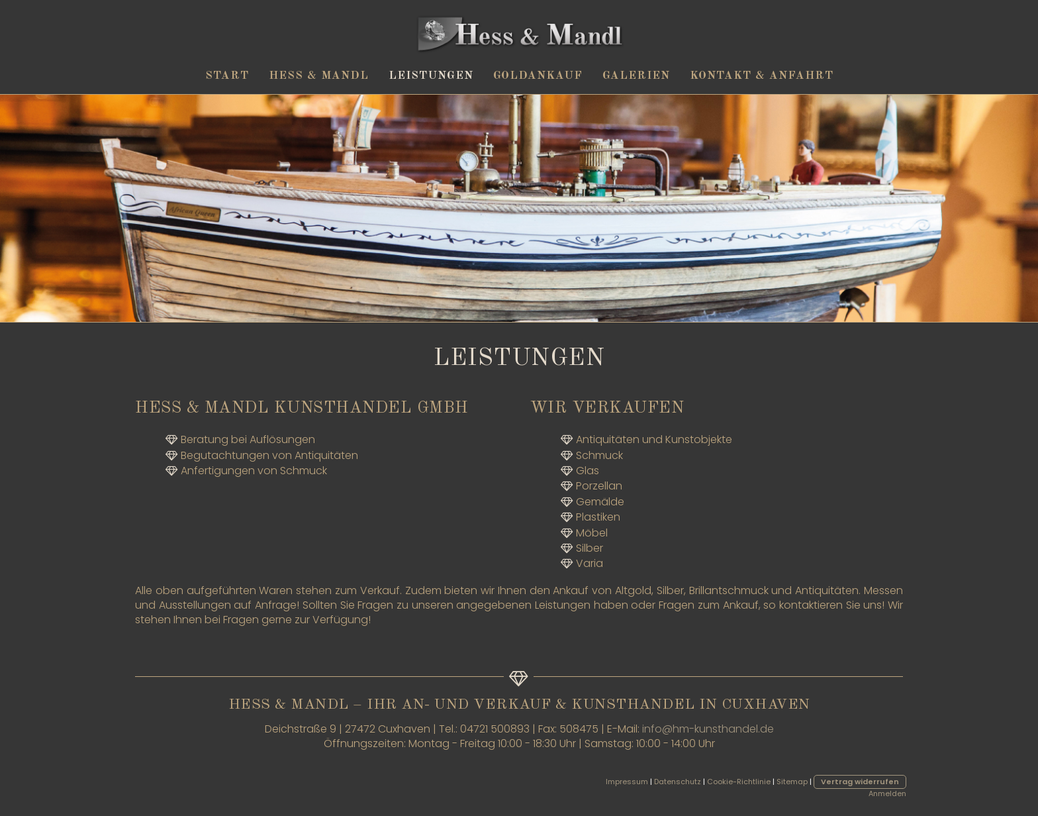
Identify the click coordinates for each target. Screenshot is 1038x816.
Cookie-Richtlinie (739, 781)
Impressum (627, 781)
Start (227, 75)
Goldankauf (538, 75)
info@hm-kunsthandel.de (708, 729)
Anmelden (887, 793)
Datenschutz (677, 781)
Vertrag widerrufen (860, 781)
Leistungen (431, 75)
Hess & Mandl (319, 75)
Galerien (636, 75)
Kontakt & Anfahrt (761, 75)
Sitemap (792, 781)
